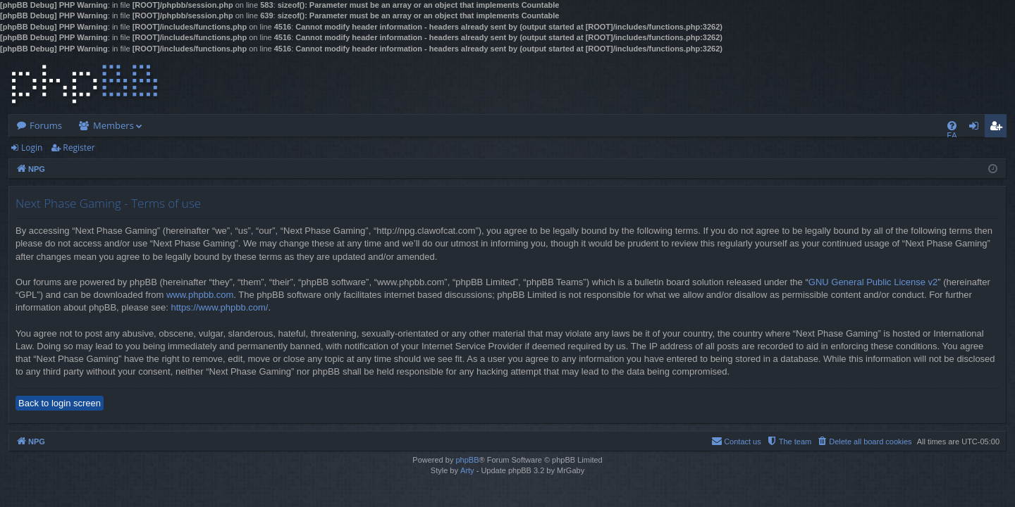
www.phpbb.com (199, 294)
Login (31, 148)
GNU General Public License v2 (873, 282)
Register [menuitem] (999, 128)
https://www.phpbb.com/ (219, 307)
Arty (467, 470)
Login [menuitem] (976, 128)
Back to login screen (59, 403)
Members (113, 125)
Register (78, 148)
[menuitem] (952, 125)
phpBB (467, 460)
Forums (46, 125)
